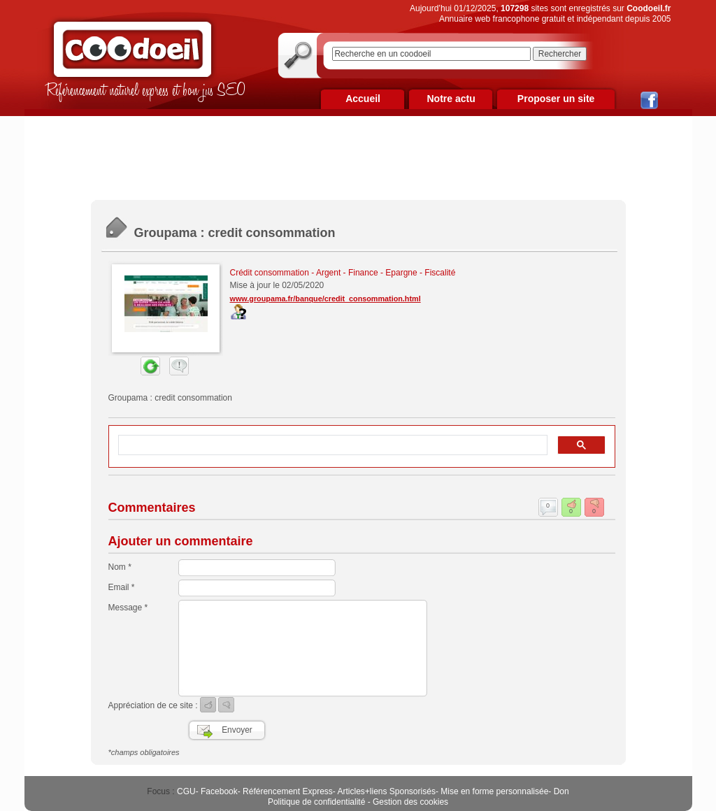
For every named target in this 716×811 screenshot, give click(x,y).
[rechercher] (331, 445)
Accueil (362, 98)
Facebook (219, 791)
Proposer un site (555, 98)
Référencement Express (288, 791)
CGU (186, 791)
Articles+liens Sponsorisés (386, 791)
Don (561, 791)
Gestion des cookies (410, 802)
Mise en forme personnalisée (494, 791)
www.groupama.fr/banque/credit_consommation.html (325, 298)
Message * (128, 607)
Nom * (119, 567)
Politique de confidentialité (316, 802)
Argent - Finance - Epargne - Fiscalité (385, 273)
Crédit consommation (269, 273)
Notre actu (451, 98)
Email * (121, 587)
